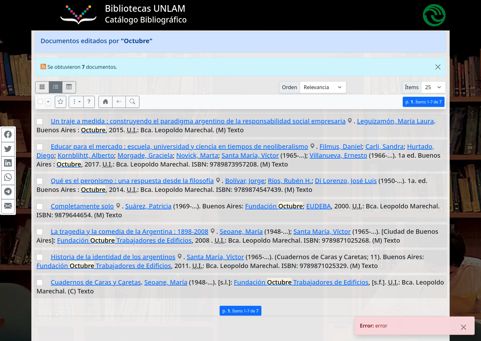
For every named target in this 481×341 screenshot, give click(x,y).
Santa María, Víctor (250, 155)
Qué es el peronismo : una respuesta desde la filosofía (132, 180)
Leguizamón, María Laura (395, 121)
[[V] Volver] (119, 102)
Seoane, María (241, 231)
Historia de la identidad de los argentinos (113, 256)
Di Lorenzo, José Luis (346, 180)
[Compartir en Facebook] (8, 135)
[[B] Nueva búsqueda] (132, 102)
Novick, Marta (197, 155)
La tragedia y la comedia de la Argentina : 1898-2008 (129, 231)
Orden (289, 87)
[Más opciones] (76, 102)
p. (424, 101)
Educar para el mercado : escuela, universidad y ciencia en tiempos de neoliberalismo (179, 146)
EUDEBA (318, 206)
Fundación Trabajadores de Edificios (124, 240)
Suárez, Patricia (148, 206)
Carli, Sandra (384, 146)
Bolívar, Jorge (244, 180)
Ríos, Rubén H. (289, 180)
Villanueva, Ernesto (338, 155)
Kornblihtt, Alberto (86, 155)
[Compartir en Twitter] (8, 149)
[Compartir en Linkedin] (8, 163)
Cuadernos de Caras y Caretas (96, 282)
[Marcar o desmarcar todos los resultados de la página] (40, 101)
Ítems (412, 87)
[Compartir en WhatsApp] (8, 177)
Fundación (274, 206)
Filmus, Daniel (340, 146)
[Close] (438, 67)
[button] (89, 102)
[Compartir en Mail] (8, 206)
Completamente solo (82, 206)
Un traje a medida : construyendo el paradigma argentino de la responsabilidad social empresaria (198, 121)
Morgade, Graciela (145, 155)
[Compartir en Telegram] (8, 192)
